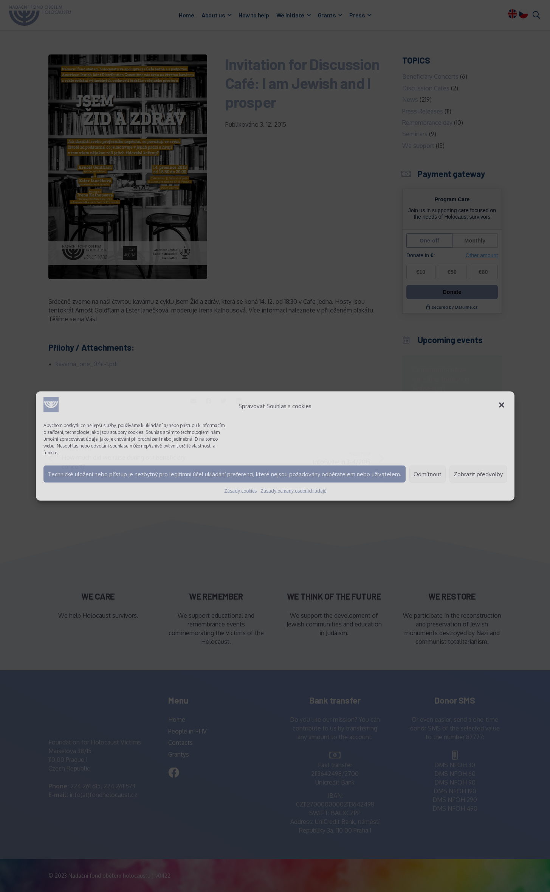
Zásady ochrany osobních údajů (293, 491)
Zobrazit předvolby (478, 473)
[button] (502, 405)
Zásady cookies (240, 491)
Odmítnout (428, 473)
